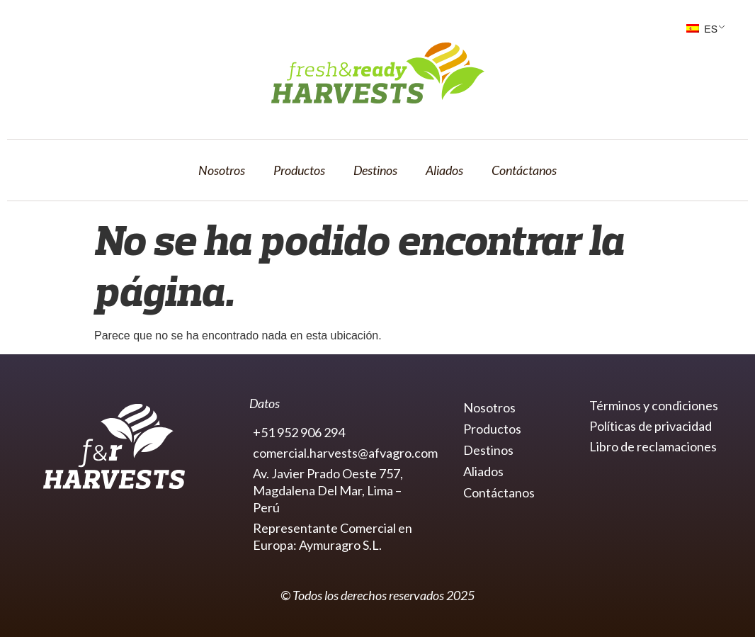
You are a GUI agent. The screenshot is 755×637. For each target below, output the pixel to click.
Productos (299, 170)
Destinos (375, 170)
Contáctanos (524, 170)
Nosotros (221, 170)
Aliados (444, 170)
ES (701, 29)
